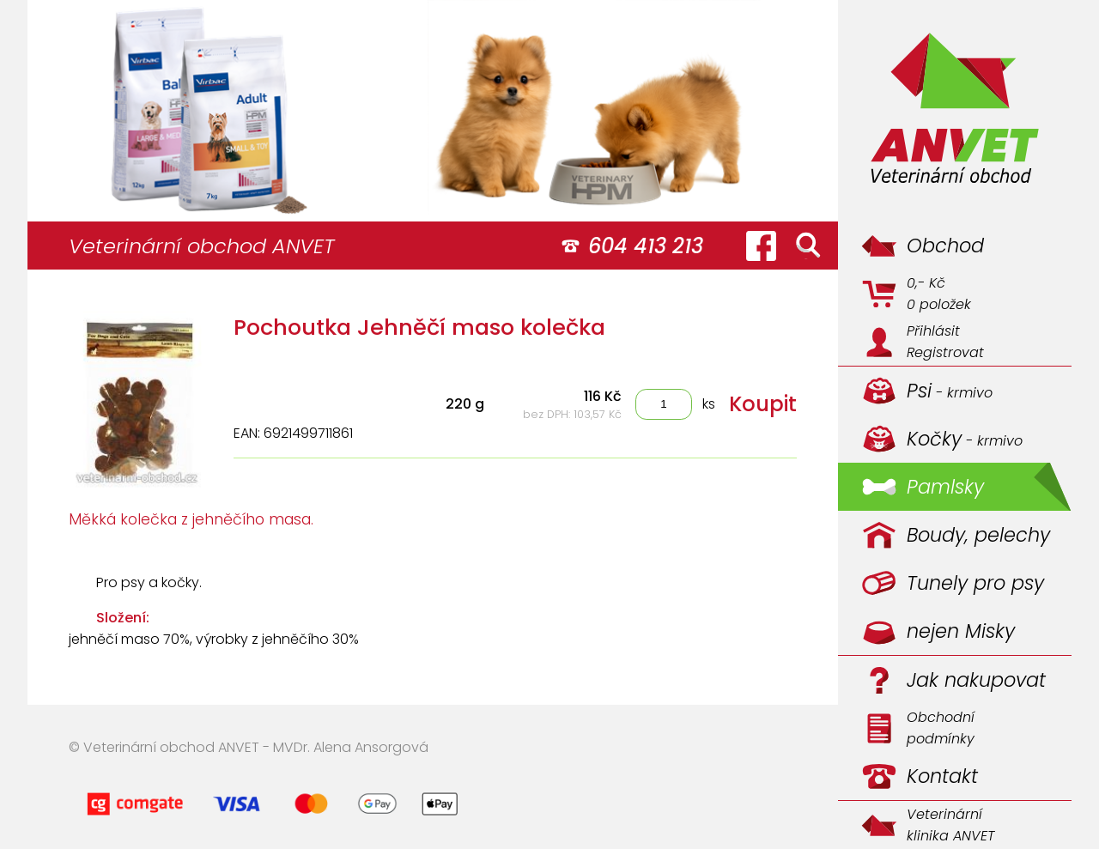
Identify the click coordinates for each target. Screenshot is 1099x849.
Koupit (763, 404)
